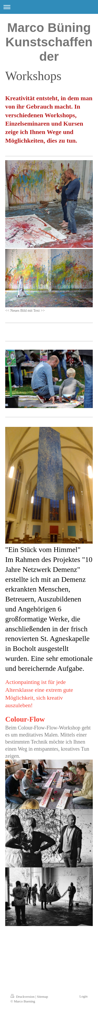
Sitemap (42, 997)
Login (83, 996)
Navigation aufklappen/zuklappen (49, 7)
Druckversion (22, 997)
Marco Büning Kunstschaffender (49, 42)
